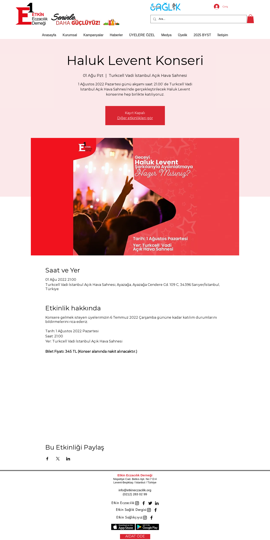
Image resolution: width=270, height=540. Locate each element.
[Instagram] (137, 503)
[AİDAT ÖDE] (135, 536)
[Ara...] (198, 19)
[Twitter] (150, 503)
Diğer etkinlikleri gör (135, 118)
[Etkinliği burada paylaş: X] (58, 458)
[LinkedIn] (156, 503)
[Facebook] (143, 503)
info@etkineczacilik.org (135, 490)
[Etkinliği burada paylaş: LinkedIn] (68, 458)
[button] (250, 18)
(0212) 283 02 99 (135, 494)
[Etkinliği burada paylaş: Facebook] (47, 458)
